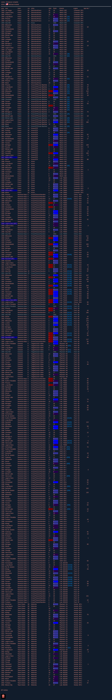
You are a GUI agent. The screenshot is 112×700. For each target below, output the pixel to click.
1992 (2, 304)
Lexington (8, 39)
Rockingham (9, 637)
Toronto (7, 101)
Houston (7, 515)
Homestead (8, 414)
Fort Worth (8, 608)
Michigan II (8, 43)
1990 (2, 228)
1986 (2, 85)
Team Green (22, 604)
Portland (7, 27)
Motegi (7, 484)
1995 (2, 379)
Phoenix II (8, 14)
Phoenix (7, 19)
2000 (2, 563)
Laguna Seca (9, 12)
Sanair (7, 41)
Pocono (7, 37)
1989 (2, 194)
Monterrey (8, 604)
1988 (2, 161)
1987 (2, 128)
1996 (2, 414)
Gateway (8, 457)
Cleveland (8, 31)
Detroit (7, 203)
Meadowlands (9, 29)
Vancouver (8, 252)
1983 (2, 10)
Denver (7, 250)
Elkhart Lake (9, 35)
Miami (7, 83)
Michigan (8, 33)
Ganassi (20, 343)
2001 (2, 604)
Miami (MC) (8, 157)
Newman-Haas (22, 194)
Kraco (20, 10)
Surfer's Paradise (10, 265)
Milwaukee (8, 25)
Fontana (7, 480)
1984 (2, 16)
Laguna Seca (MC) (11, 223)
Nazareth (8, 153)
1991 (2, 265)
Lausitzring (8, 635)
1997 (2, 447)
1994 (2, 343)
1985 (2, 52)
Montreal (8, 672)
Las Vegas (8, 10)
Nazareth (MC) (9, 259)
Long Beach (9, 16)
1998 (2, 482)
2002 (2, 648)
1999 (2, 521)
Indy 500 (7, 21)
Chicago (7, 550)
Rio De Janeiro (9, 416)
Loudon (7, 323)
